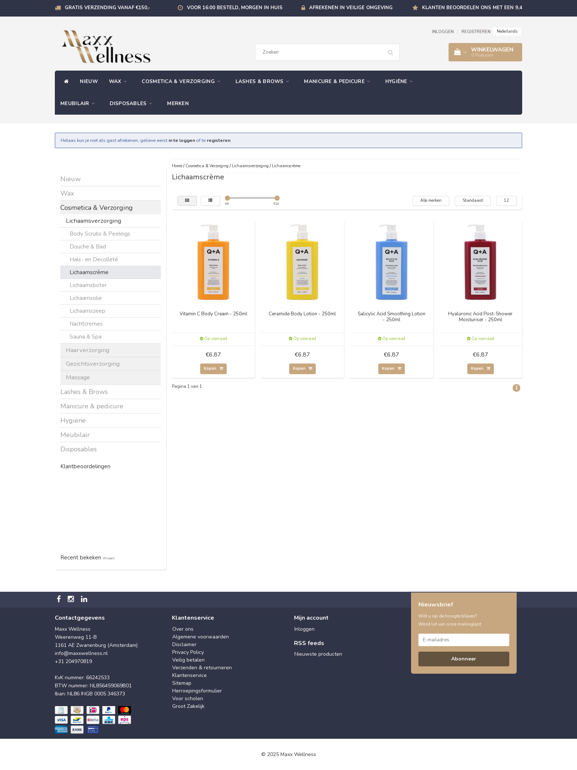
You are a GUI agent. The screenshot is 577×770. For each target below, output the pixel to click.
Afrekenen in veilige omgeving (351, 7)
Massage (78, 377)
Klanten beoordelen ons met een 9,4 (472, 7)
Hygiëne (401, 81)
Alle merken (431, 200)
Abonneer (463, 658)
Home (177, 166)
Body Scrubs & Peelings (100, 233)
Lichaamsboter (88, 285)
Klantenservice (189, 675)
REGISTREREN (476, 32)
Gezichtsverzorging (93, 363)
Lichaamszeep (87, 311)
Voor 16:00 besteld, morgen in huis (235, 7)
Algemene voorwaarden (200, 636)
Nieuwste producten (318, 654)
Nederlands (507, 31)
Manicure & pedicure (339, 81)
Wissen (109, 558)
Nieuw (89, 81)
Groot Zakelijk (188, 706)
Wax (120, 81)
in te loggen (182, 140)
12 (506, 200)
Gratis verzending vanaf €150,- (107, 7)
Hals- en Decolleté (94, 259)
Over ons (183, 629)
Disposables (133, 103)
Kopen (213, 368)
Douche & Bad (88, 246)
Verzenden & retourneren (202, 667)
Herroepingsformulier (197, 690)
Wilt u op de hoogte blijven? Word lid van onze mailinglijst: (450, 620)
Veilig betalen (188, 659)
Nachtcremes (86, 323)
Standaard (473, 200)
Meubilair (79, 103)
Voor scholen (187, 698)
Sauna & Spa (86, 336)
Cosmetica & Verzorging (183, 81)
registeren (218, 140)
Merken (178, 103)
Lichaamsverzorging (93, 220)
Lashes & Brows (264, 81)
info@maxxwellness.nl (81, 653)
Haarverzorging (87, 350)
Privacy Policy (188, 652)
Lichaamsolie (86, 298)
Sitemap (181, 683)
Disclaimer (184, 644)
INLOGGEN (443, 32)
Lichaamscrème (89, 272)
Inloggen (304, 629)
